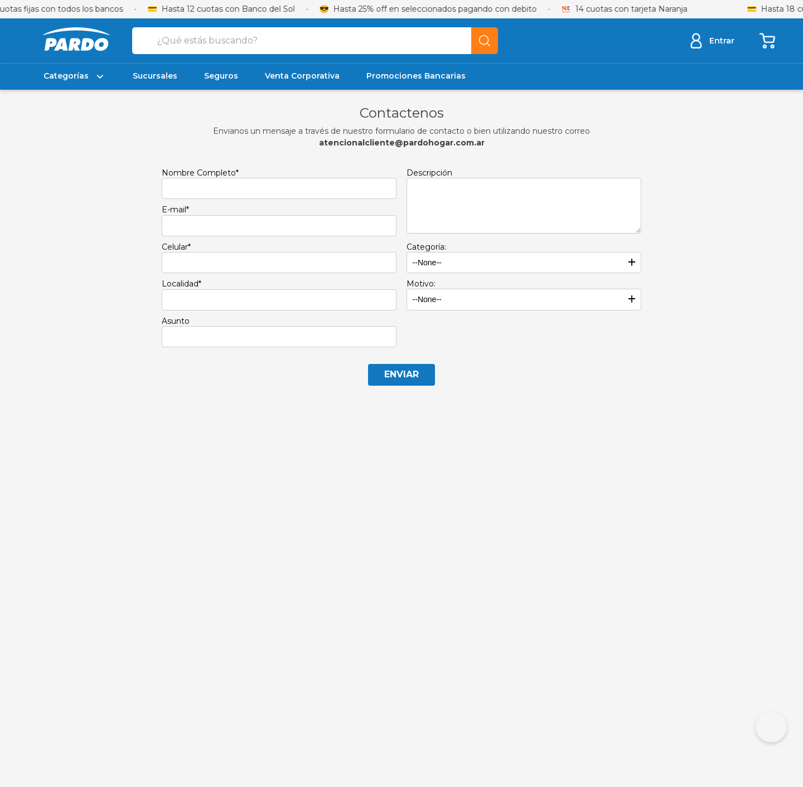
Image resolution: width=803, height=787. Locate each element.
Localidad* (181, 284)
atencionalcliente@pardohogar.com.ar (402, 143)
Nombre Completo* (200, 173)
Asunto (176, 321)
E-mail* (175, 210)
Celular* (176, 247)
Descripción (429, 173)
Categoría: (426, 247)
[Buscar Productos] (484, 40)
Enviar (401, 374)
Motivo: (421, 284)
